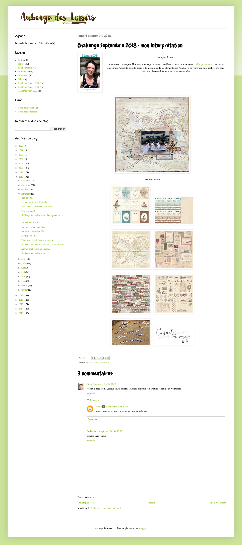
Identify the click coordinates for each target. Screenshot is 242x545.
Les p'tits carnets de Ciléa (32, 231)
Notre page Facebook (27, 111)
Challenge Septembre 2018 (98, 362)
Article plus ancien (217, 502)
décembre (26, 180)
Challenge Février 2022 (28, 83)
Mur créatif (23, 75)
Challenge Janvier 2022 (28, 87)
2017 (21, 295)
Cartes (21, 60)
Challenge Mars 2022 (27, 90)
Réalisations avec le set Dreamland (37, 206)
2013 (21, 313)
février (24, 285)
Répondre (91, 393)
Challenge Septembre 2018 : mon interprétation (42, 244)
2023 (21, 154)
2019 (21, 172)
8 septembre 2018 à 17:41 (104, 384)
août (23, 259)
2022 (21, 159)
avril (23, 276)
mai (23, 272)
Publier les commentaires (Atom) (106, 508)
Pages (20, 63)
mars (23, 281)
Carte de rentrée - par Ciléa (33, 227)
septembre (26, 193)
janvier (24, 290)
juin (23, 267)
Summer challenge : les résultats (35, 249)
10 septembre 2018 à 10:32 (109, 431)
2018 (21, 177)
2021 (21, 163)
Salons (21, 79)
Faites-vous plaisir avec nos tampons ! (38, 240)
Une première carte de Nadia (34, 202)
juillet (24, 263)
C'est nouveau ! (28, 211)
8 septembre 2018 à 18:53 (118, 406)
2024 (21, 150)
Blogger (142, 528)
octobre (25, 189)
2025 (21, 146)
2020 (21, 168)
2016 (21, 300)
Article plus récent (86, 502)
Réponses (94, 400)
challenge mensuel (203, 64)
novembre (26, 185)
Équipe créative (25, 67)
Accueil (151, 502)
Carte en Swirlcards (30, 222)
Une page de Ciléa (29, 235)
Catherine (91, 431)
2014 (21, 308)
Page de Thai (27, 197)
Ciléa (89, 384)
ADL (98, 406)
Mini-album (23, 71)
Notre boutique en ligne (29, 107)
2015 (21, 304)
